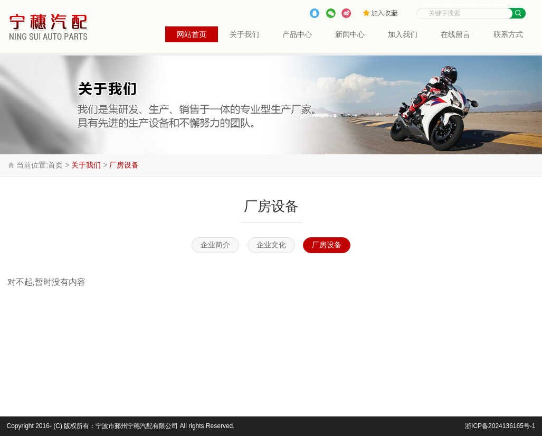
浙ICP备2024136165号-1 (500, 426)
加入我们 (402, 34)
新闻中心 (350, 34)
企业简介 (215, 245)
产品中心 (297, 34)
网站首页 (191, 34)
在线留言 (455, 34)
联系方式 (508, 34)
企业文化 (271, 245)
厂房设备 (124, 165)
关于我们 (244, 34)
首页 (55, 165)
